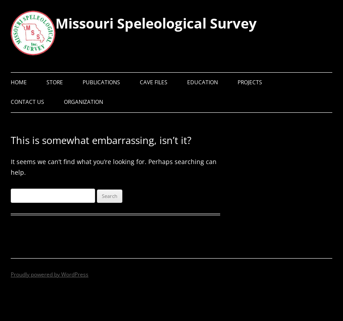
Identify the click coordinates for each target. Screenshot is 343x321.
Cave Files (153, 82)
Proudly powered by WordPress (49, 274)
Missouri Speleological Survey (156, 23)
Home (19, 82)
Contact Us (27, 102)
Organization (83, 102)
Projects (250, 82)
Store (54, 82)
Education (202, 82)
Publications (101, 82)
